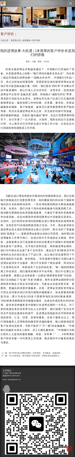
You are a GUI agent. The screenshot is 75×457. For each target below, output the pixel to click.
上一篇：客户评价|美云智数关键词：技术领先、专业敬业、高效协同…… (32, 353)
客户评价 (36, 40)
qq (6, 389)
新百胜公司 (16, 40)
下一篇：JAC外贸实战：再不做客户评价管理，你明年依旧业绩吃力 (30, 356)
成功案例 (26, 40)
